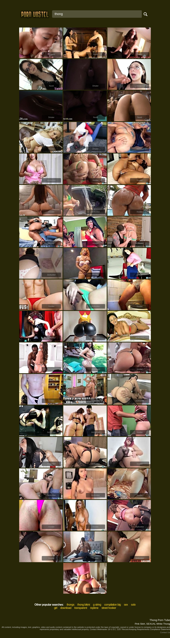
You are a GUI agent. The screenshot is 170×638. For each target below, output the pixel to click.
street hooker (108, 607)
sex (126, 604)
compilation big (112, 604)
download (65, 607)
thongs (70, 604)
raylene (94, 607)
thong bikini (83, 604)
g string (97, 604)
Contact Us (165, 632)
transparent (80, 607)
